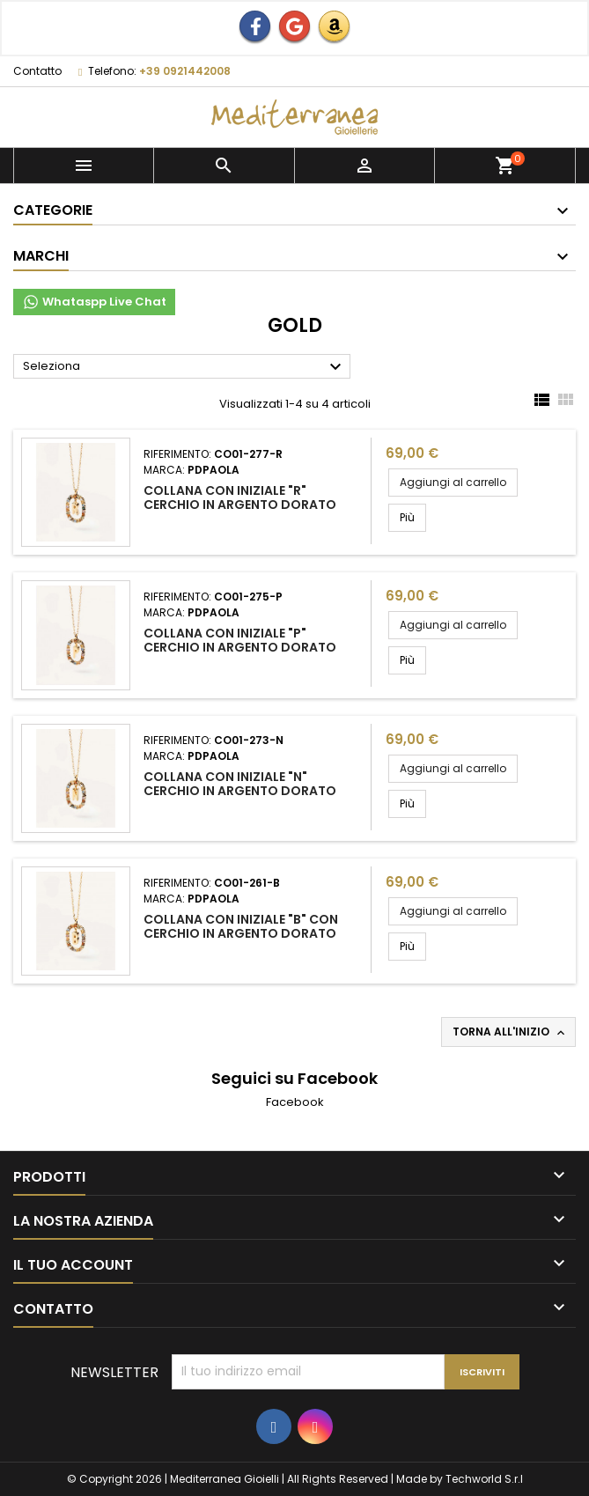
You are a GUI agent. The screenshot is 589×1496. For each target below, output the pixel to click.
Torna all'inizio (510, 1032)
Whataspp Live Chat (94, 302)
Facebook (295, 1102)
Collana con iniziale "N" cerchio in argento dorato (240, 784)
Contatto (37, 70)
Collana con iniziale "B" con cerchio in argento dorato (241, 926)
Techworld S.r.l (484, 1478)
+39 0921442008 (185, 70)
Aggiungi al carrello (453, 482)
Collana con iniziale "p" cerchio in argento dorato (240, 640)
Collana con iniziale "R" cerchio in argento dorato (240, 497)
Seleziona (184, 367)
